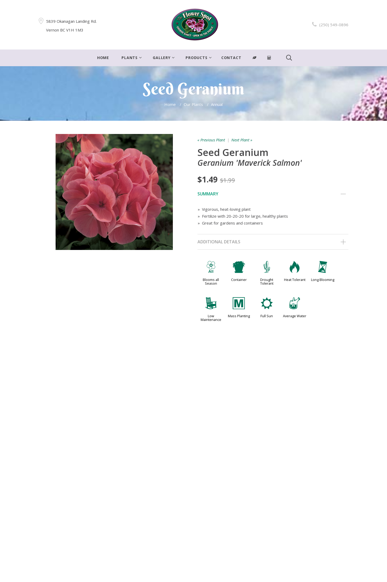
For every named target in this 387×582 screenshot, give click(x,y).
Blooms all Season (211, 281)
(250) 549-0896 (333, 24)
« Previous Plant (211, 139)
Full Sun (266, 316)
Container (239, 279)
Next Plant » (241, 139)
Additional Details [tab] (271, 242)
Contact (231, 57)
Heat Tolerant (294, 279)
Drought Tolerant (266, 281)
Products (197, 57)
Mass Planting (239, 316)
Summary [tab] (271, 194)
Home (103, 57)
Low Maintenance (211, 318)
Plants (130, 57)
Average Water (294, 316)
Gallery (161, 57)
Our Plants (193, 104)
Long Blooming (322, 279)
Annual (217, 104)
